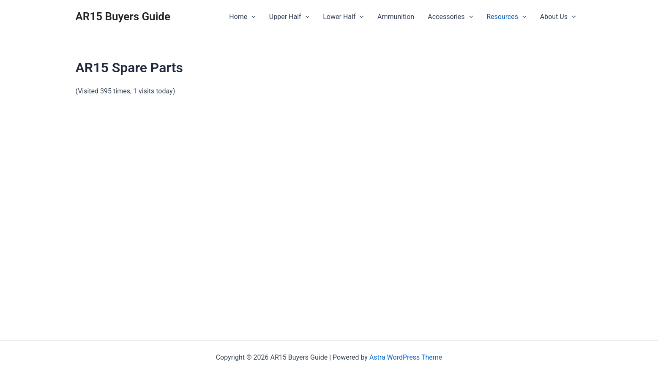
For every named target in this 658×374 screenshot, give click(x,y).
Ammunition (395, 17)
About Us (558, 17)
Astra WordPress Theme (405, 357)
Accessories (450, 17)
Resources (506, 17)
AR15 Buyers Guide (123, 16)
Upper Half (289, 17)
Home (242, 17)
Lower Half (343, 17)
